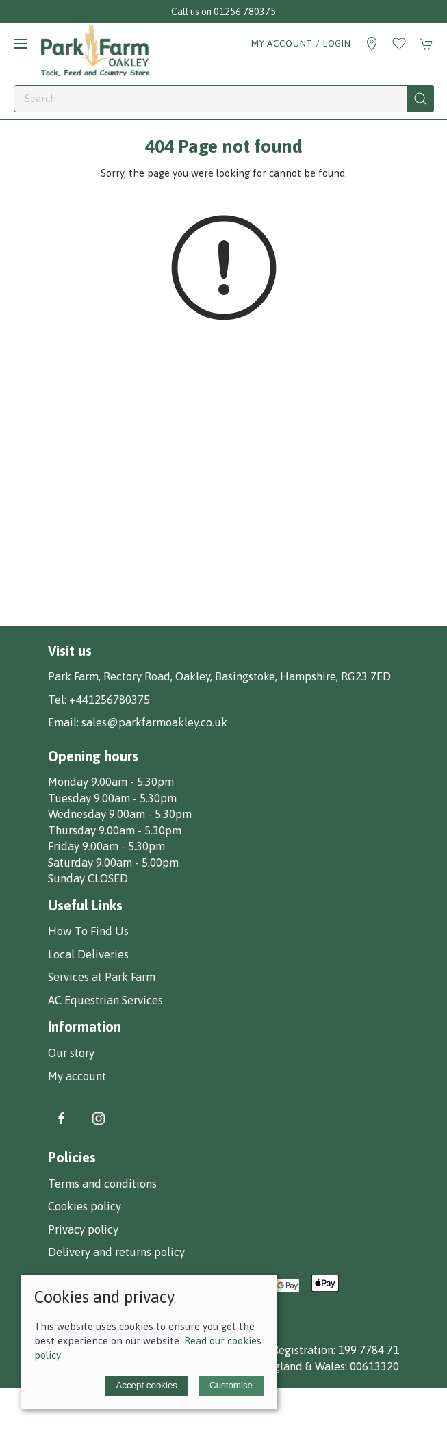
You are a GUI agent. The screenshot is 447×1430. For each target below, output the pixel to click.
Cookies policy (84, 1206)
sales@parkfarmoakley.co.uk (154, 722)
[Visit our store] (372, 44)
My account (77, 1076)
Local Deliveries (88, 954)
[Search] (224, 98)
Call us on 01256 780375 (223, 11)
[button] (20, 44)
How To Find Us (88, 931)
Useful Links (85, 905)
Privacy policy (83, 1229)
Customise (231, 1385)
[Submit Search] (420, 98)
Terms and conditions (102, 1183)
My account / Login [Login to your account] (301, 43)
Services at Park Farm (101, 977)
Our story (71, 1053)
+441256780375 (109, 699)
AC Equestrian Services (105, 1000)
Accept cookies (146, 1385)
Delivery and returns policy (116, 1252)
